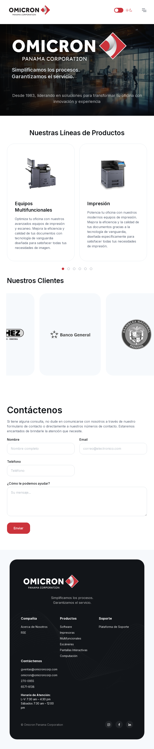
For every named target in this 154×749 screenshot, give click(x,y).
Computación (68, 656)
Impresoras (67, 632)
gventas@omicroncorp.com (39, 669)
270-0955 (27, 681)
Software (66, 626)
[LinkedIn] (129, 724)
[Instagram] (108, 724)
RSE (23, 632)
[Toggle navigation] (144, 10)
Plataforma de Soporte (114, 626)
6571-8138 (27, 686)
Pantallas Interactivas (73, 650)
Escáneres (67, 644)
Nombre (13, 439)
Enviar (18, 528)
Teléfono (14, 462)
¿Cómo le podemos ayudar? (28, 483)
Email (83, 439)
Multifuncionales (70, 638)
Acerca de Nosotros (34, 626)
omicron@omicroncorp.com (39, 675)
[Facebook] (119, 724)
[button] (63, 269)
